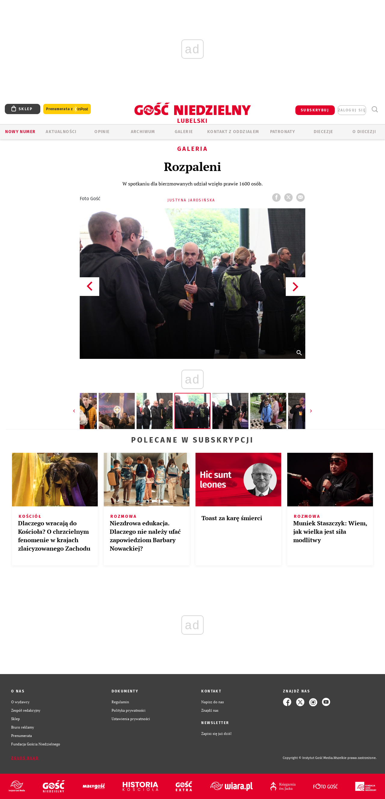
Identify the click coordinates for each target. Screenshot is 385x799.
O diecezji (364, 131)
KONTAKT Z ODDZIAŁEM (233, 131)
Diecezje (323, 131)
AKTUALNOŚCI (61, 131)
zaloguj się (352, 110)
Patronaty (282, 131)
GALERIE (184, 131)
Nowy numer (20, 131)
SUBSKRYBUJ (315, 110)
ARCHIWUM (143, 131)
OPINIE (101, 131)
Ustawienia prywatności (131, 719)
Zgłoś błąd (25, 758)
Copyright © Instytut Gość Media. (308, 758)
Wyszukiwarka (374, 109)
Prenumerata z (67, 109)
